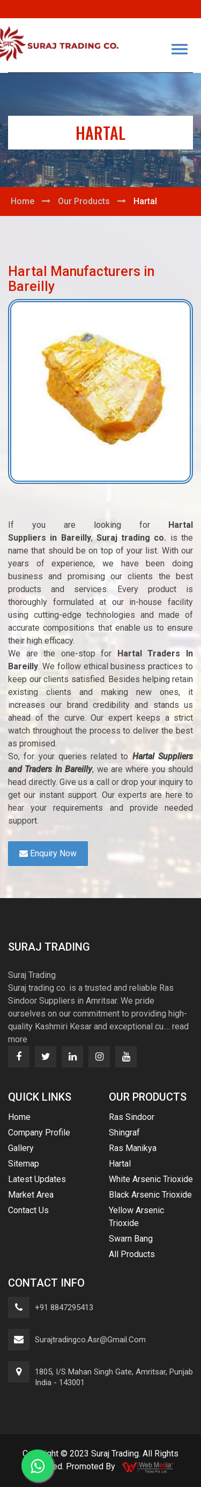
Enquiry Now (48, 853)
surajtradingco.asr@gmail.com (90, 1339)
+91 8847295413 (64, 1307)
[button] (179, 49)
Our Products (84, 201)
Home (22, 201)
